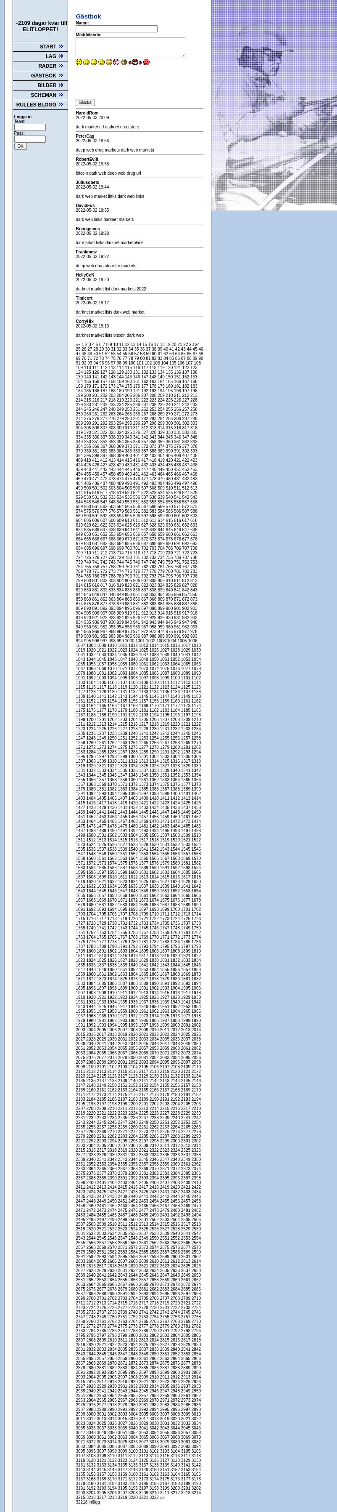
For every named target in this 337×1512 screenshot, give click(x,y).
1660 (134, 895)
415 (129, 460)
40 (166, 349)
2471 (81, 1210)
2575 (165, 1247)
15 (145, 344)
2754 (155, 1317)
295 (129, 423)
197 (186, 391)
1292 (176, 752)
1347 (123, 775)
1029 (186, 650)
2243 (81, 1122)
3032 (176, 1423)
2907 (123, 1377)
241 (178, 404)
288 (193, 418)
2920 (134, 1381)
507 (145, 488)
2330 (113, 1155)
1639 (165, 886)
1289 (144, 752)
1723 (165, 918)
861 (96, 599)
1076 (176, 668)
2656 (134, 1280)
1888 (134, 983)
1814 (113, 955)
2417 (144, 1187)
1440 (91, 812)
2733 (186, 1307)
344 (162, 437)
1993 (102, 1025)
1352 (176, 775)
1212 (91, 724)
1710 (155, 914)
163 (154, 381)
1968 (91, 1016)
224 (162, 400)
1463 (81, 821)
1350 (155, 775)
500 (88, 488)
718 (154, 553)
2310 (155, 1145)
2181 (186, 1094)
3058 (196, 1432)
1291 (165, 752)
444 (121, 469)
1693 (102, 909)
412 (104, 460)
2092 (134, 1062)
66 (190, 353)
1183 (165, 710)
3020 (176, 1418)
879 (121, 604)
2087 (81, 1062)
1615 (165, 877)
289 (80, 423)
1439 (81, 812)
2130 (155, 1076)
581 (137, 511)
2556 (91, 1242)
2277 (186, 1131)
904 (80, 613)
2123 (81, 1076)
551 (137, 502)
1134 (155, 691)
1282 (196, 747)
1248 (91, 738)
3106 (196, 1451)
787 (104, 576)
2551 (165, 1238)
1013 (144, 645)
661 (178, 534)
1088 (176, 673)
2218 (196, 1108)
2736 (91, 1312)
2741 (144, 1312)
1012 (134, 645)
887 (186, 604)
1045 (102, 659)
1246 (196, 733)
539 (162, 497)
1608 (91, 877)
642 (145, 529)
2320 (134, 1150)
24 (197, 344)
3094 (196, 1446)
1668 (91, 900)
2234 (113, 1117)
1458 (155, 817)
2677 (102, 1289)
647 (186, 529)
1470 (155, 821)
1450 (196, 812)
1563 (123, 858)
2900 (176, 1372)
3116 (176, 1455)
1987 (165, 1020)
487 (104, 483)
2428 (134, 1192)
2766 (155, 1321)
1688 (176, 904)
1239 (123, 733)
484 (80, 483)
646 (178, 529)
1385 (144, 789)
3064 (134, 1437)
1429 (102, 807)
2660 (176, 1280)
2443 (165, 1196)
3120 (91, 1460)
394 (80, 455)
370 (129, 446)
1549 (102, 854)
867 (145, 599)
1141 (102, 696)
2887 (165, 1368)
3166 (196, 1474)
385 (129, 451)
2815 (165, 1340)
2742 (155, 1312)
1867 (165, 974)
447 (145, 469)
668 (112, 539)
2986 (196, 1405)
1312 (134, 761)
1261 (102, 742)
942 (145, 622)
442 (104, 469)
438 (193, 465)
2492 (176, 1215)
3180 (91, 1483)
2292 (91, 1141)
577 (104, 511)
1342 (196, 770)
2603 (81, 1261)
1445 (144, 812)
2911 (165, 1377)
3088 (134, 1446)
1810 (196, 951)
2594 (113, 1256)
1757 (144, 932)
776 (137, 571)
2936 (176, 1386)
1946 (113, 1006)
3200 (176, 1488)
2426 (113, 1192)
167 (186, 381)
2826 (155, 1344)
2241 (186, 1117)
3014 (113, 1418)
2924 (176, 1381)
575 (88, 511)
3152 (176, 1469)
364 (80, 446)
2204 (176, 1104)
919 (80, 617)
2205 (186, 1104)
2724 (91, 1307)
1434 (155, 807)
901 (178, 608)
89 (196, 358)
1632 (91, 886)
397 (104, 455)
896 (137, 608)
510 (170, 488)
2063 (81, 1053)
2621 (144, 1266)
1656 (91, 895)
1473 (186, 821)
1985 (144, 1020)
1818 (155, 955)
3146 (113, 1469)
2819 (81, 1344)
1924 (134, 997)
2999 (81, 1414)
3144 (91, 1469)
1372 (134, 784)
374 (162, 446)
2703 (123, 1298)
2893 (102, 1372)
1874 (113, 979)
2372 (176, 1168)
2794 (196, 1330)
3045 (186, 1428)
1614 (155, 877)
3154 (196, 1469)
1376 (176, 784)
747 (145, 562)
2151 (123, 1085)
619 (80, 525)
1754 (113, 932)
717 (145, 553)
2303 (81, 1145)
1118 (113, 687)
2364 (91, 1168)
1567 (165, 858)
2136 (91, 1080)
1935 (123, 1002)
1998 (155, 1025)
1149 (186, 696)
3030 (155, 1423)
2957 (144, 1395)
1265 (144, 742)
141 (96, 377)
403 (154, 455)
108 (197, 363)
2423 (81, 1192)
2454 (155, 1201)
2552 (176, 1238)
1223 (81, 729)
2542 (196, 1233)
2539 (165, 1233)
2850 (155, 1354)
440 (88, 469)
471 (96, 478)
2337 (186, 1155)
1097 (144, 678)
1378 (196, 784)
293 (112, 423)
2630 (113, 1270)
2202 (155, 1104)
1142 (113, 696)
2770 (196, 1321)
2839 (165, 1349)
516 (96, 492)
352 (104, 441)
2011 (165, 1030)
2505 (186, 1219)
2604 (91, 1261)
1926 (155, 997)
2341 (102, 1159)
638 (112, 529)
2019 (123, 1034)
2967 (123, 1400)
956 (137, 627)
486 (96, 483)
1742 (113, 928)
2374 (196, 1168)
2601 (186, 1256)
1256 (176, 738)
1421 (144, 803)
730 (129, 557)
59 (149, 353)
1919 (81, 997)
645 (170, 529)
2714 (113, 1303)
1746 (155, 928)
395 (88, 455)
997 (104, 641)
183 (193, 386)
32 (120, 349)
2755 (165, 1317)
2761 (102, 1321)
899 (162, 608)
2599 (165, 1256)
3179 (81, 1483)
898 (154, 608)
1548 (91, 854)
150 (170, 377)
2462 (113, 1205)
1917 (186, 992)
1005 (182, 641)
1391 (81, 793)
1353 (186, 775)
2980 (134, 1405)
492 (145, 483)
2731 (165, 1307)
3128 (176, 1460)
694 (80, 548)
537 (145, 497)
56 (131, 353)
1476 (91, 826)
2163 (123, 1090)
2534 (113, 1233)
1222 (196, 724)
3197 (144, 1488)
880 (129, 604)
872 (186, 599)
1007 (81, 645)
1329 (186, 766)
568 (154, 506)
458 (112, 474)
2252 (176, 1122)
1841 (144, 965)
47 (79, 353)
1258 (196, 738)
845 (88, 594)
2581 (102, 1252)
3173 (144, 1479)
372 (145, 446)
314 (162, 428)
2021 (144, 1034)
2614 (196, 1261)
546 (96, 502)
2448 (91, 1201)
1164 (91, 705)
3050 (113, 1432)
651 (96, 534)
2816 (176, 1340)
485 (88, 483)
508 (154, 488)
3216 (91, 1497)
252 (145, 409)
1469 (144, 821)
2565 (186, 1242)
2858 (113, 1358)
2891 (81, 1372)
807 (145, 580)
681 (96, 543)
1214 (113, 724)
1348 (134, 775)
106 (181, 363)
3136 (134, 1465)
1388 (176, 789)
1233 (186, 729)
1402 (196, 793)
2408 (176, 1182)
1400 (176, 793)
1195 (165, 715)
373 (154, 446)
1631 (81, 886)
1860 (91, 974)
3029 (144, 1423)
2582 (113, 1252)
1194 (155, 715)
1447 (165, 812)
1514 (113, 840)
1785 (186, 942)
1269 (186, 742)
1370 (113, 784)
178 (154, 386)
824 (162, 585)
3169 (102, 1479)
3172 (134, 1479)
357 (145, 441)
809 (162, 580)
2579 (81, 1252)
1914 (155, 992)
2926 (196, 1381)
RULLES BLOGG (40, 105)
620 (88, 525)
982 (104, 636)
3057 (186, 1432)
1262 (113, 742)
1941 (186, 1002)
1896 (91, 988)
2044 (134, 1043)
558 (193, 502)
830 (88, 590)
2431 (165, 1192)
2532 (91, 1233)
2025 (186, 1034)
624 (121, 525)
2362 (196, 1164)
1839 (123, 965)
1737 (186, 923)
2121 (186, 1071)
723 (193, 553)
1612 (134, 877)
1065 (186, 664)
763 (154, 566)
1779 (123, 942)
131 (137, 372)
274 (80, 418)
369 (121, 446)
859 (80, 599)
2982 (155, 1405)
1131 (123, 691)
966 (96, 631)
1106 (113, 682)
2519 (81, 1229)
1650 (155, 891)
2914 (196, 1377)
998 (112, 641)
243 (193, 404)
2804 (176, 1335)
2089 (102, 1062)
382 (104, 451)
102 (149, 363)
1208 (176, 719)
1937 (144, 1002)
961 (178, 627)
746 (137, 562)
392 (186, 451)
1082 (113, 673)
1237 (102, 733)
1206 (155, 719)
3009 (186, 1414)
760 (129, 566)
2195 (81, 1104)
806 (137, 580)
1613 (144, 877)
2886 (155, 1368)
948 (193, 622)
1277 (144, 747)
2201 (144, 1104)
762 (145, 566)
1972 (134, 1016)
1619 (81, 881)
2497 (102, 1219)
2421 (186, 1187)
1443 (123, 812)
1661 (144, 895)
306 (96, 428)
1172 (176, 705)
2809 (102, 1340)
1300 (134, 756)
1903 (165, 988)
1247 (81, 738)
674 (162, 539)
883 (154, 604)
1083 (123, 673)
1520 (176, 840)
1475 (81, 826)
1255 (165, 738)
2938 (196, 1386)
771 (96, 571)
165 (170, 381)
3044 (176, 1428)
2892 (91, 1372)
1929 (186, 997)
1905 (186, 988)
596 (137, 516)
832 (104, 590)
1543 (165, 849)
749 (162, 562)
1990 (196, 1020)
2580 (91, 1252)
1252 (134, 738)
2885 (144, 1368)
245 (88, 409)
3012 (91, 1418)
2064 (91, 1053)
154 (80, 381)
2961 (186, 1395)
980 (88, 636)
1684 (134, 904)
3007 (165, 1414)
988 (154, 636)
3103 (165, 1451)
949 (80, 627)
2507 (81, 1224)
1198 (196, 715)
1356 (91, 779)
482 (186, 478)
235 (129, 404)
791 (137, 576)
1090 (196, 673)
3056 (176, 1432)
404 (162, 455)
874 (80, 604)
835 (129, 590)
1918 (196, 992)
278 (112, 418)
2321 (144, 1150)
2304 (91, 1145)
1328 (176, 766)
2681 (144, 1289)
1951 (165, 1006)
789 (121, 576)
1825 (102, 960)
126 (96, 372)
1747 (165, 928)
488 (112, 483)
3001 (102, 1414)
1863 (123, 974)
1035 (123, 654)
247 (104, 409)
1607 (81, 877)
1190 (113, 715)
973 (154, 631)
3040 (134, 1428)
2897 (144, 1372)
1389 (186, 789)
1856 (176, 969)
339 (121, 437)
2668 (134, 1284)
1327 (165, 766)
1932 (91, 1002)
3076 (134, 1442)
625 (129, 525)
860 (88, 599)
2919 (123, 1381)
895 (129, 608)
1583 (81, 867)
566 (137, 506)
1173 (186, 705)
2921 (144, 1381)
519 (121, 492)
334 (80, 437)
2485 (102, 1215)
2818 (196, 1340)
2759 (81, 1321)
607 (104, 520)
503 (112, 488)
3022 (196, 1418)
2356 (134, 1164)
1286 (113, 752)
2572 (134, 1247)
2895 (123, 1372)
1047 (123, 659)
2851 (165, 1354)
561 (96, 506)
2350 (196, 1159)
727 (104, 557)
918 (193, 613)
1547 (81, 854)
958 (154, 627)
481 (178, 478)
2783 (81, 1330)
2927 (81, 1386)
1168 (134, 705)
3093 (186, 1446)
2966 (113, 1400)
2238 (155, 1117)
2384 (176, 1173)
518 (112, 492)
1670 (113, 900)
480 (170, 478)
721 (178, 553)
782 (186, 571)
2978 (113, 1405)
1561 (102, 858)
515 (88, 492)
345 (170, 437)
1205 (144, 719)
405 (170, 455)
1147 (165, 696)
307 (104, 428)
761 (137, 566)
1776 (91, 942)
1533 (186, 844)
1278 (155, 747)
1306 (196, 756)
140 (88, 377)
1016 (176, 645)
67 (196, 353)
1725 (186, 918)
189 (121, 391)
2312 (176, 1145)
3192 (91, 1488)
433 (154, 465)
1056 (91, 664)
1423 (165, 803)
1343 (81, 775)
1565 (144, 858)
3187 (165, 1483)
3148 (134, 1469)
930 (170, 617)
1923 (123, 997)
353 (112, 441)
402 (145, 455)
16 (151, 344)
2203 (165, 1104)
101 (141, 363)
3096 (91, 1451)
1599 (123, 872)
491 (137, 483)
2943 (123, 1391)
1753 (102, 932)
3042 (155, 1428)
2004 (91, 1030)
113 (112, 367)
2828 (176, 1344)
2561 (144, 1242)
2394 (155, 1178)
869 (162, 599)
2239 (165, 1117)
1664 (176, 895)
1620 (91, 881)
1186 (196, 710)
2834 (113, 1349)
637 (104, 529)
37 (149, 349)
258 (193, 409)
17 (157, 344)
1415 (81, 803)
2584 (134, 1252)
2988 (91, 1409)
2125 (102, 1076)
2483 (81, 1215)
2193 (186, 1099)
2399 (81, 1182)
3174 (155, 1479)
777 (145, 571)
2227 (165, 1113)
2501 (144, 1219)
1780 (134, 942)
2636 (176, 1270)
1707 (123, 914)
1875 (123, 979)
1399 (165, 793)
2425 (102, 1192)
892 (104, 608)
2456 (176, 1201)
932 (186, 617)
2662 (196, 1280)
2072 (176, 1053)
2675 (81, 1289)
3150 (155, 1469)
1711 (165, 914)
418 (154, 460)
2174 (113, 1094)
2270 (113, 1131)
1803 (123, 951)
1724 (176, 918)
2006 (113, 1030)
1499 (81, 835)
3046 (196, 1428)
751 (178, 562)
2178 (155, 1094)
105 (173, 363)
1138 (196, 691)
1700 (176, 909)
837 (145, 590)
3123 (123, 1460)
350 (88, 441)
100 (133, 363)
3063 (123, 1437)
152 (186, 377)
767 (186, 566)
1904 (176, 988)
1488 (91, 830)
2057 (144, 1048)
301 (178, 423)
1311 (123, 761)
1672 (134, 900)
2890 (196, 1368)
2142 (155, 1080)
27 (90, 349)
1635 (123, 886)
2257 (102, 1127)
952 (104, 627)
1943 (81, 1006)
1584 (91, 867)
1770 (155, 937)
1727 (81, 923)
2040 (91, 1043)
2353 (102, 1164)
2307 (123, 1145)
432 (145, 465)
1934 (113, 1002)
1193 (144, 715)
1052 (176, 659)
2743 (165, 1312)
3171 (123, 1479)
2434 (196, 1192)
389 (162, 451)
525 (170, 492)
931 (178, 617)
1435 (165, 807)
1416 (91, 803)
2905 (102, 1377)
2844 (91, 1354)
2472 (91, 1210)
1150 (196, 696)
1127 (81, 691)
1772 (176, 937)
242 (186, 404)
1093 (102, 678)
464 (162, 474)
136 (178, 372)
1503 (123, 835)
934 (80, 622)
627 (145, 525)
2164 (134, 1090)
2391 (123, 1178)
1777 (102, 942)
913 (154, 613)
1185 (186, 710)
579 (121, 511)
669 (121, 539)
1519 (165, 840)
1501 (102, 835)
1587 (123, 867)
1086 (155, 673)
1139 (81, 696)
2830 (196, 1344)
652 (104, 534)
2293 (102, 1141)
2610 (155, 1261)
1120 (134, 687)
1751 (81, 932)
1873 (102, 979)
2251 (165, 1122)
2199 (123, 1104)
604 (80, 520)
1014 (155, 645)
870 (170, 599)
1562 (113, 858)
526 (178, 492)
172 (104, 386)
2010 (155, 1030)
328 (154, 432)
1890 (155, 983)
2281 (102, 1136)
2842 (196, 1349)
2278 (196, 1131)
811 (178, 580)
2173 (102, 1094)
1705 (102, 914)
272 (186, 414)
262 (104, 414)
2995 (165, 1409)
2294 (113, 1141)
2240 (176, 1117)
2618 (113, 1266)
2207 (81, 1108)
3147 (123, 1469)
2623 (165, 1266)
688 (154, 543)
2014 (196, 1030)
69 (79, 358)
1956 (91, 1011)
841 (178, 590)
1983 (123, 1020)
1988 (176, 1020)
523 (154, 492)
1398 (155, 793)
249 (121, 409)
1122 (155, 687)
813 (193, 580)
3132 (91, 1465)
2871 (123, 1363)
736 (178, 557)
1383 (123, 789)
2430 (155, 1192)
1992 (91, 1025)
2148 (91, 1085)
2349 (186, 1159)
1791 (123, 946)
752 (186, 562)
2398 (196, 1178)
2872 (134, 1363)
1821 (186, 955)
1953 (186, 1006)
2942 (113, 1391)
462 (145, 474)
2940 (91, 1391)
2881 (102, 1368)
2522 (113, 1229)
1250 (113, 738)
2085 (186, 1057)
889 (80, 608)
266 (137, 414)
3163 (165, 1474)
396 (96, 455)
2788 (134, 1330)
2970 (155, 1400)
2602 (196, 1256)
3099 (123, 1451)
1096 (134, 678)
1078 (196, 668)
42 (178, 349)
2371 (165, 1168)
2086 (196, 1057)
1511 (81, 840)
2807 (81, 1340)
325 (129, 432)
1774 (196, 937)
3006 (155, 1414)
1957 (102, 1011)
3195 (123, 1488)
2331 (123, 1155)
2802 (155, 1335)
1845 (186, 965)
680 (88, 543)
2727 (123, 1307)
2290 (196, 1136)
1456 (134, 817)
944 (162, 622)
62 (166, 353)
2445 (186, 1196)
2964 (91, 1400)
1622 (113, 881)
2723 (81, 1307)
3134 (113, 1465)
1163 (81, 705)
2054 (113, 1048)
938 (112, 622)
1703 (81, 914)
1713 (186, 914)
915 (170, 613)
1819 (165, 955)
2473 (102, 1210)
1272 (91, 747)
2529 (186, 1229)
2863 (165, 1358)
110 (88, 367)
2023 (165, 1034)
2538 (155, 1233)
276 (96, 418)
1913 (144, 992)
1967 (81, 1016)
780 (170, 571)
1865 (144, 974)
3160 (134, 1474)
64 (178, 353)
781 (178, 571)
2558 (113, 1242)
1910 (113, 992)
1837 (102, 965)
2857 (102, 1358)
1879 (165, 979)
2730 (155, 1307)
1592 (176, 867)
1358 (113, 779)
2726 (113, 1307)
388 (154, 451)
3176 (176, 1479)
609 (121, 520)
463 (154, 474)
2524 (134, 1229)
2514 (155, 1224)
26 (84, 349)
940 (129, 622)
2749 (102, 1317)
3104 (176, 1451)
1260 (91, 742)
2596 (134, 1256)
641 (137, 529)
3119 (81, 1460)
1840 (134, 965)
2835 (123, 1349)
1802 (113, 951)
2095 (165, 1062)
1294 (196, 752)
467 (186, 474)
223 (154, 400)
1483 (165, 826)
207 (145, 395)
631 (178, 525)
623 (112, 525)
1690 (196, 904)
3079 (165, 1442)
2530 (196, 1229)
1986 (155, 1020)
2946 (155, 1391)
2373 (186, 1168)
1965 (186, 1011)
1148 (176, 696)
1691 (81, 909)
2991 (123, 1409)
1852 (134, 969)
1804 (134, 951)
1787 (81, 946)
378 (193, 446)
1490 (113, 830)
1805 (144, 951)
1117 (102, 687)
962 (186, 627)
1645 (102, 891)
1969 (102, 1016)
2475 (123, 1210)
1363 (165, 779)
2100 (91, 1067)
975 (170, 631)
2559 (123, 1242)
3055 (165, 1432)
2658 (155, 1280)
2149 (102, 1085)
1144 (134, 696)
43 (184, 349)
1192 (134, 715)
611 (137, 520)
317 (186, 428)
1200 (91, 719)
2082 (155, 1057)
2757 (186, 1317)
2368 (134, 1168)
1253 (144, 738)
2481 (186, 1210)
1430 (113, 807)
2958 (155, 1395)
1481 (144, 826)
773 (112, 571)
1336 (134, 770)
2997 (186, 1409)
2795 (81, 1335)
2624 (176, 1266)
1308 (91, 761)
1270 (196, 742)
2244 (91, 1122)
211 (178, 395)
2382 (155, 1173)
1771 (165, 937)
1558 (196, 854)
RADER (51, 66)
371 (137, 446)
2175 (123, 1094)
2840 (176, 1349)
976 (178, 631)
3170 (113, 1479)
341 (137, 437)
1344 (91, 775)
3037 (102, 1428)
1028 (176, 650)
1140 (91, 696)
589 (80, 516)
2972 (176, 1400)
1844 (176, 965)
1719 (123, 918)
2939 (81, 1391)
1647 (123, 891)
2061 (186, 1048)
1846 (196, 965)
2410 (196, 1182)
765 (170, 566)
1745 (144, 928)
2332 (134, 1155)
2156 (176, 1085)
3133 (102, 1465)
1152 (91, 701)
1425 (186, 803)
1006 (192, 641)
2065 (102, 1053)
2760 (91, 1321)
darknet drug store (122, 127)
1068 (91, 668)
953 (112, 627)
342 (145, 437)
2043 (123, 1043)
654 (121, 534)
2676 (91, 1289)
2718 (155, 1303)
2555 (81, 1242)
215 (88, 400)
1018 (196, 645)
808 (154, 580)
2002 (196, 1025)
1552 (134, 854)
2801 (144, 1335)
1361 (144, 779)
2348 (176, 1159)
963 (193, 627)
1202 (113, 719)
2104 (134, 1067)
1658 (113, 895)
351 (96, 441)
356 (137, 441)
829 (80, 590)
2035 (165, 1039)
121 (178, 367)
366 (96, 446)
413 (112, 460)
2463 (123, 1205)
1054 (196, 659)
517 (104, 492)
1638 (155, 886)
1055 (81, 664)
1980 (91, 1020)
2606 (113, 1261)
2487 (123, 1215)
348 (193, 437)
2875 (165, 1363)
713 (112, 553)
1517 (144, 840)
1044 (91, 659)
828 (193, 585)
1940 (176, 1002)
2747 (81, 1317)
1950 (155, 1006)
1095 (123, 678)
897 (145, 608)
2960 (176, 1395)
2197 (102, 1104)
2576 (176, 1247)
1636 (134, 886)
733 (154, 557)
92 (84, 363)
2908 (134, 1377)
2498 (113, 1219)
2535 (123, 1233)
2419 (165, 1187)
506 (137, 488)
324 (121, 432)
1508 (176, 835)
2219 (81, 1113)
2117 (144, 1071)
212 (186, 395)
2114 (113, 1071)
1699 (165, 909)
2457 (186, 1201)
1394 (113, 793)
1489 (102, 830)
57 (137, 353)
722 (186, 553)
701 (137, 548)
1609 (102, 877)
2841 (186, 1349)
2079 (123, 1057)
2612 (176, 1261)
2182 (196, 1094)
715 (129, 553)
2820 (91, 1344)
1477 (102, 826)
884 (162, 604)
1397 (144, 793)
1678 (196, 900)
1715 (81, 918)
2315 (81, 1150)
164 (162, 381)
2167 (165, 1090)
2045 (144, 1043)
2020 (134, 1034)
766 (178, 566)
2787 (123, 1330)
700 (129, 548)
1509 (186, 835)
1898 (113, 988)
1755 (123, 932)
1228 (134, 729)
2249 (144, 1122)
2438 (113, 1196)
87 (184, 358)
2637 (186, 1270)
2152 (134, 1085)
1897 (102, 988)
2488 (134, 1215)
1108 (134, 682)
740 (88, 562)
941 (137, 622)
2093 (144, 1062)
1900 (134, 988)
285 (170, 418)
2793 (186, 1330)
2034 (155, 1039)
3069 (186, 1437)
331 (178, 432)
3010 (196, 1414)
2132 (176, 1076)
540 (170, 497)
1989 (186, 1020)
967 (104, 631)
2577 (186, 1247)
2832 (91, 1349)
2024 (176, 1034)
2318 (113, 1150)
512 (186, 488)
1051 (165, 659)
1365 (186, 779)
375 (170, 446)
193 (154, 391)
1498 (196, 830)
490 (129, 483)
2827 (165, 1344)
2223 (123, 1113)
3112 (134, 1455)
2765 (144, 1321)
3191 (81, 1488)
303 (193, 423)
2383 (165, 1173)
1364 (176, 779)
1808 (176, 951)
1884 (91, 983)
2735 (81, 1312)
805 (129, 580)
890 (88, 608)
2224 (134, 1113)
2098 (196, 1062)
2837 (144, 1349)
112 (104, 367)
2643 (123, 1275)
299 (162, 423)
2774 (113, 1326)
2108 (176, 1067)
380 (88, 451)
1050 (155, 659)
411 (96, 460)
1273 (102, 747)
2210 (113, 1108)
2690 (113, 1293)
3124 (134, 1460)
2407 (165, 1182)
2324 (176, 1150)
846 (96, 594)
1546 (196, 849)
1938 (155, 1002)
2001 (186, 1025)
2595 (123, 1256)
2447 (81, 1201)
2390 (113, 1178)
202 (104, 395)
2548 (134, 1238)
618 (193, 520)
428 (112, 465)
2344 (134, 1159)
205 (129, 395)
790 (129, 576)
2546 (113, 1238)
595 (129, 516)
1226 (113, 729)
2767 (165, 1321)
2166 (155, 1090)
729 (121, 557)
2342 (113, 1159)
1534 (196, 844)
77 (126, 358)
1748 (176, 928)
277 (104, 418)
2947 (165, 1391)
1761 (186, 932)
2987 (81, 1409)
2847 (123, 1354)
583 (154, 511)
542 (186, 497)
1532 (176, 844)
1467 (123, 821)
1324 (134, 766)
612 (145, 520)
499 (80, 488)
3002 (113, 1414)
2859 (123, 1358)
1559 (81, 858)
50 (96, 353)
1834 (196, 960)
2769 (186, 1321)
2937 (186, 1386)
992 (186, 636)
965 (88, 631)
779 (162, 571)
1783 (165, 942)
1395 (123, 793)
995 (88, 641)
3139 (165, 1465)
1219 (165, 724)
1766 (113, 937)
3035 (81, 1428)
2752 (134, 1317)
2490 (155, 1215)
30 (108, 349)
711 (96, 553)
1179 (123, 710)
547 (104, 502)
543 (193, 497)
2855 (81, 1358)
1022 (113, 650)
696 (96, 548)
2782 (196, 1326)
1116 (91, 687)
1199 (81, 719)
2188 (134, 1099)
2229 (186, 1113)
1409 (144, 798)
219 (121, 400)
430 (129, 465)
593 (112, 516)
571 (178, 506)
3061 (102, 1437)
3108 (91, 1455)
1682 (113, 904)
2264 (176, 1127)
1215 (123, 724)
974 (162, 631)
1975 (165, 1016)
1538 (113, 849)
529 (80, 497)
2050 (196, 1043)
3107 (81, 1455)
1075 (165, 668)
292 (104, 423)
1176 (91, 710)
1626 (155, 881)
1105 (102, 682)
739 (80, 562)
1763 (81, 937)
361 (178, 441)
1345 (102, 775)
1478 (113, 826)
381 (96, 451)
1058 (113, 664)
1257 (186, 738)
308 (112, 428)
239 (162, 404)
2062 (196, 1048)
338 (112, 437)
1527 (123, 844)
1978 (196, 1016)
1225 (102, 729)
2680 (134, 1289)
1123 (165, 687)
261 (96, 414)
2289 (186, 1136)
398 (112, 455)
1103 (81, 682)
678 (193, 539)
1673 (144, 900)
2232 (91, 1117)
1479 (123, 826)
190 (129, 391)
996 (96, 641)
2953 (102, 1395)
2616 (91, 1266)
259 (80, 414)
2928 (91, 1386)
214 (80, 400)
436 (178, 465)
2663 (81, 1284)
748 (154, 562)
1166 (113, 705)
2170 (196, 1090)
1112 (176, 682)
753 (193, 562)
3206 (113, 1493)
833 (112, 590)
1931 (81, 1002)
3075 (123, 1442)
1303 (165, 756)
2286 (155, 1136)
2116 (134, 1071)
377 (186, 446)
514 (80, 492)
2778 (155, 1326)
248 (112, 409)
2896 (134, 1372)
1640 (176, 886)
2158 (196, 1085)
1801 (102, 951)
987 (145, 636)
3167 (81, 1479)
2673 (186, 1284)
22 (186, 344)
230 (88, 404)
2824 (134, 1344)
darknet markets (119, 219)
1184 (176, 710)
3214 (196, 1493)
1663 (165, 895)
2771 (81, 1326)
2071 (165, 1053)
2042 (113, 1043)
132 (145, 372)
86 (178, 358)
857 (186, 594)
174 (121, 386)
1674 (155, 900)
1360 (134, 779)
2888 (176, 1368)
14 (139, 344)
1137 (186, 691)
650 (88, 534)
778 (154, 571)
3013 (102, 1418)
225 (170, 400)
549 (121, 502)
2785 (102, 1330)
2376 (91, 1173)
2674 (196, 1284)
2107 (165, 1067)
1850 (113, 969)
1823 (81, 960)
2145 (186, 1080)
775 (129, 571)
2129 (144, 1076)
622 (104, 525)
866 (137, 599)
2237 (144, 1117)
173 (112, 386)
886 (178, 604)
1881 (186, 979)
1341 (186, 770)
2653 (102, 1280)
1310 (113, 761)
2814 (155, 1340)
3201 (186, 1488)
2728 (134, 1307)
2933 (144, 1386)
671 (137, 539)
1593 (186, 867)
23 (192, 344)
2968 (134, 1400)
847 (104, 594)
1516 (134, 840)
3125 (144, 1460)
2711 (81, 1303)
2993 (144, 1409)
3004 (134, 1414)
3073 (102, 1442)
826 (178, 585)
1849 (102, 969)
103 (157, 363)
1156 (134, 701)
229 (80, 404)
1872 (91, 979)
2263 (165, 1127)
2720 (176, 1303)
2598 (155, 1256)
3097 (102, 1451)
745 (129, 562)
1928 (176, 997)
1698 (155, 909)
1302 (155, 756)
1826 (113, 960)
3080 (176, 1442)
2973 (186, 1400)
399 (121, 455)
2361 (186, 1164)
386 (137, 451)
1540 (134, 849)
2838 (155, 1349)
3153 (186, 1469)
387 (145, 451)
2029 (102, 1039)
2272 (134, 1131)
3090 (155, 1446)
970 (129, 631)
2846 (113, 1354)
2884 (134, 1368)
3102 (155, 1451)
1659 (123, 895)
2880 (91, 1368)
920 (88, 617)
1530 (155, 844)
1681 (102, 904)
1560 (91, 858)
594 (121, 516)
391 (178, 451)
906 (96, 613)
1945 (102, 1006)
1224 (91, 729)
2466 (155, 1205)
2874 (155, 1363)
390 (170, 451)
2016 (91, 1034)
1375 (165, 784)
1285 (102, 752)
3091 (165, 1446)
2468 (176, 1205)
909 (121, 613)
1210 (196, 719)
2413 (102, 1187)
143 (112, 377)
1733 (144, 923)
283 (154, 418)
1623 (123, 881)
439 (80, 469)
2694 (155, 1293)
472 (104, 478)
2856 (91, 1358)
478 (154, 478)
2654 (113, 1280)
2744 (176, 1312)
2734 (196, 1307)
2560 (134, 1242)
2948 (176, 1391)
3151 (165, 1469)
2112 (91, 1071)
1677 (186, 900)
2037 (186, 1039)
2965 (102, 1400)
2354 (113, 1164)
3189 (186, 1483)
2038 (196, 1039)
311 (137, 428)
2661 (186, 1280)
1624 (134, 881)
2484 (91, 1215)
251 (137, 409)
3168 (91, 1479)
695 (88, 548)
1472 (176, 821)
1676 (176, 900)
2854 (196, 1354)
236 (137, 404)
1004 (172, 641)
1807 (165, 951)
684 (121, 543)
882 (145, 604)
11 (122, 344)
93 (90, 363)
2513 (144, 1224)
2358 (155, 1164)
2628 (91, 1270)
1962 (155, 1011)
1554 (155, 854)
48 (84, 353)
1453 (102, 817)
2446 (196, 1196)
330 (170, 432)
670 (129, 539)
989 (162, 636)
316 (178, 428)
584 (162, 511)
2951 (81, 1395)
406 (178, 455)
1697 (144, 909)
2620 (134, 1266)
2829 (186, 1344)
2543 (81, 1238)
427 (104, 465)
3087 (123, 1446)
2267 (81, 1131)
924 (121, 617)
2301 (186, 1141)
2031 (123, 1039)
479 (162, 478)
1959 (123, 1011)
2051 (81, 1048)
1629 (186, 881)
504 (121, 488)
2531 (81, 1233)
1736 (176, 923)
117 (145, 367)
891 (96, 608)
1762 (196, 932)
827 (186, 585)
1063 (165, 664)
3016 (134, 1418)
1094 (113, 678)
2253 (186, 1122)
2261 (144, 1127)
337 (104, 437)
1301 (144, 756)
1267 (165, 742)
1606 (196, 872)
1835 (81, 965)
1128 (91, 691)
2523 (123, 1229)
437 (186, 465)
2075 (81, 1057)
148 (154, 377)
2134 (196, 1076)
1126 (196, 687)
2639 (81, 1275)
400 (129, 455)
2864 (176, 1358)
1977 (186, 1016)
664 (80, 539)
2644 (134, 1275)
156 (96, 381)
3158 (113, 1474)
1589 (144, 867)
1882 (196, 979)
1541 (144, 849)
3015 (123, 1418)
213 (193, 395)
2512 (134, 1224)
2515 (165, 1224)
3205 (102, 1493)
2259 (123, 1127)
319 (80, 432)
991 (178, 636)
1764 (91, 937)
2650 (196, 1275)
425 (88, 465)
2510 (113, 1224)
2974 (196, 1400)
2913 (186, 1377)
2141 (144, 1080)
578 (112, 511)
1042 (196, 654)
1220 (176, 724)
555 (170, 502)
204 (121, 395)
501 (96, 488)
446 (137, 469)
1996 (134, 1025)
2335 (165, 1155)
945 (170, 622)
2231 (81, 1117)
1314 (155, 761)
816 (96, 585)
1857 (186, 969)
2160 (91, 1090)
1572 (91, 863)
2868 (91, 1363)
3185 (144, 1483)
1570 (196, 858)
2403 (123, 1182)
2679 (123, 1289)
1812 (91, 955)
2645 (144, 1275)
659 (162, 534)
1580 (176, 863)
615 (170, 520)
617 (186, 520)
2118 (155, 1071)
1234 (196, 729)
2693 (144, 1293)
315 (170, 428)
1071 (123, 668)
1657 (102, 895)
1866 (155, 974)
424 (80, 465)
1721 (144, 918)
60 (155, 353)
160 (129, 381)
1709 (144, 914)
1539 (123, 849)
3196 (134, 1488)
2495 (81, 1219)
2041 (102, 1043)
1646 (113, 891)
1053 (186, 659)
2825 (144, 1344)
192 (145, 391)
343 (154, 437)
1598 (113, 872)
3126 (155, 1460)
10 (116, 344)
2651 (81, 1280)
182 (186, 386)
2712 (91, 1303)
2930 (113, 1386)
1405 (102, 798)
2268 (91, 1131)
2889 (186, 1368)
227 (186, 400)
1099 (165, 678)
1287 (123, 752)
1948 (134, 1006)
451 (178, 469)
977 (186, 631)
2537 (144, 1233)
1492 (134, 830)
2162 (113, 1090)
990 (170, 636)
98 (120, 363)
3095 (81, 1451)
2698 (196, 1293)
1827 (123, 960)
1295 (81, 756)
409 (80, 460)
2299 (165, 1141)
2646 (155, 1275)
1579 (165, 863)
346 (178, 437)
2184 (91, 1099)
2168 (176, 1090)
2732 (176, 1307)
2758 (196, 1317)
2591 (81, 1256)
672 (145, 539)
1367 (81, 784)
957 (145, 627)
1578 (155, 863)
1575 (123, 863)
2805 (186, 1335)
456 (96, 474)
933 (193, 617)
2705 (144, 1298)
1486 (196, 826)
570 (170, 506)
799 (80, 580)
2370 (155, 1168)
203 (112, 395)
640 (129, 529)
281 (137, 418)
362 (186, 441)
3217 (102, 1497)
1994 (113, 1025)
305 (88, 428)
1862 (113, 974)
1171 (165, 705)
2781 (186, 1326)
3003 (123, 1414)
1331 (81, 770)
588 (193, 511)
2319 (123, 1150)
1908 (91, 992)
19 (169, 344)
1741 (102, 928)
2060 (176, 1048)
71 (90, 358)
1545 (186, 849)
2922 (155, 1381)
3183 (123, 1483)
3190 (196, 1483)
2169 (186, 1090)
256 (178, 409)
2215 (165, 1108)
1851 (123, 969)
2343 (123, 1159)
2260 (134, 1127)
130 (129, 372)
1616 (176, 877)
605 (88, 520)
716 (137, 553)
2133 (186, 1076)
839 (162, 590)
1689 (186, 904)
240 (170, 404)
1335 (123, 770)
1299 (123, 756)
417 (145, 460)
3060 (91, 1437)
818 (112, 585)
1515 (123, 840)
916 (178, 613)
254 (162, 409)
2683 (165, 1289)
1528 (134, 844)
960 (170, 627)
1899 (123, 988)
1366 (196, 779)
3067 (165, 1437)
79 (137, 358)
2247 (123, 1122)
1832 (176, 960)
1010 (113, 645)
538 (154, 497)
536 (137, 497)
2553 (186, 1238)
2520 (91, 1229)
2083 (165, 1057)
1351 (165, 775)
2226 (155, 1113)
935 (88, 622)
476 (137, 478)
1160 (176, 701)
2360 (176, 1164)
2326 (196, 1150)
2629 (102, 1270)
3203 (81, 1493)
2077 (102, 1057)
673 (154, 539)
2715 (123, 1303)
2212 (134, 1108)
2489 (144, 1215)
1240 (134, 733)
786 (96, 576)
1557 (186, 854)
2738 (113, 1312)
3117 (186, 1455)
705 (170, 548)
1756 (134, 932)
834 (121, 590)
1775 (81, 942)
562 (104, 506)
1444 (134, 812)
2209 (102, 1108)
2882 (113, 1368)
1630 (196, 881)
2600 (176, 1256)
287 (186, 418)
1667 (81, 900)
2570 (113, 1247)
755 (88, 566)
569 (162, 506)
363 (193, 441)
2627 (81, 1270)
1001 (140, 641)
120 (170, 367)
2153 (144, 1085)
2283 (123, 1136)
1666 (196, 895)
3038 (113, 1428)
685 (129, 543)
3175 (165, 1479)
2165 (144, 1090)
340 (129, 437)
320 (88, 432)
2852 (176, 1354)
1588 (134, 867)
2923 (165, 1381)
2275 (165, 1131)
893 (112, 608)
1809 (186, 951)
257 (186, 409)
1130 (113, 691)
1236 (91, 733)
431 (137, 465)
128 (112, 372)
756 (96, 566)
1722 (155, 918)
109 (80, 367)
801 (96, 580)
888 (193, 604)
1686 (155, 904)
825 (170, 585)
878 (112, 604)
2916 (91, 1381)
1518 (155, 840)
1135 (165, 691)
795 (170, 576)
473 (112, 478)
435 (170, 465)
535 (129, 497)
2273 (144, 1131)
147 (145, 377)
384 (121, 451)
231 (96, 404)
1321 (102, 766)
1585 (102, 867)
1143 (123, 696)
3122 (113, 1460)
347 (186, 437)
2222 (113, 1113)
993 (193, 636)
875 (88, 604)
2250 (155, 1122)
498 (193, 483)
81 (149, 358)
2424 (91, 1192)
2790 (155, 1330)
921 (96, 617)
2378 (113, 1173)
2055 (123, 1048)
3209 (144, 1493)
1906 (196, 988)
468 (193, 474)
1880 (176, 979)
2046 (155, 1043)
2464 (134, 1205)
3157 (102, 1474)
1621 (102, 881)
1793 (144, 946)
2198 (113, 1104)
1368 (91, 784)
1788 (91, 946)
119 (162, 367)
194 (162, 391)
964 (80, 631)
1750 (196, 928)
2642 (113, 1275)
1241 (144, 733)
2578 (196, 1247)
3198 (155, 1488)
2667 (123, 1284)
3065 (144, 1437)
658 (154, 534)
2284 (134, 1136)
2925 (186, 1381)
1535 (81, 849)
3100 (134, 1451)
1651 (165, 891)
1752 (91, 932)
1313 (144, 761)
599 (162, 516)
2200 (134, 1104)
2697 (186, 1293)
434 (162, 465)
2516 (176, 1224)
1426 (196, 803)
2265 (186, 1127)
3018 (155, 1418)
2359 (165, 1164)
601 (178, 516)
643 (154, 529)
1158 (155, 701)
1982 (113, 1020)
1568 (176, 858)
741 (96, 562)
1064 (176, 664)
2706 (155, 1298)
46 (200, 349)
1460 (176, 817)
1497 (186, 830)
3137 (144, 1465)
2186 (113, 1099)
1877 (144, 979)
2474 (113, 1210)
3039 (123, 1428)
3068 (176, 1437)
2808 (91, 1340)
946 (178, 622)
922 (104, 617)
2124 (91, 1076)
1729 (102, 923)
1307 (81, 761)
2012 (176, 1030)
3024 (91, 1423)
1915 (165, 992)
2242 (196, 1117)
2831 (81, 1349)
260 (88, 414)
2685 (186, 1289)
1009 (102, 645)
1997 (144, 1025)
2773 (102, 1326)
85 (172, 358)
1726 (196, 918)
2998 (196, 1409)
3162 (155, 1474)
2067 (123, 1053)
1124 (176, 687)
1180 (134, 710)
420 (170, 460)
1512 (91, 840)
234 (121, 404)
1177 (102, 710)
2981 (144, 1405)
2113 (102, 1071)
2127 (123, 1076)
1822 (196, 955)
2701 (102, 1298)
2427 (123, 1192)
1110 (155, 682)
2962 (196, 1395)
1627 (165, 881)
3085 (102, 1446)
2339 (81, 1159)
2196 (91, 1104)
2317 (102, 1150)
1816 (134, 955)
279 (121, 418)
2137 (102, 1080)
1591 (165, 867)
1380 (91, 789)
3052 (134, 1432)
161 (137, 381)
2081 (144, 1057)
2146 (196, 1080)
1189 (102, 715)
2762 (113, 1321)
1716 (91, 918)
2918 (113, 1381)
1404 (91, 798)
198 (193, 391)
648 (193, 529)
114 (121, 367)
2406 (155, 1182)
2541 (186, 1233)
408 (193, 455)
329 (162, 432)
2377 (102, 1173)
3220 (134, 1497)
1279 (165, 747)
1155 (123, 701)
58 (143, 353)
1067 (81, 668)
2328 (91, 1155)
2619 (123, 1266)
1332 (91, 770)
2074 (196, 1053)
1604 (176, 872)
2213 (144, 1108)
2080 (134, 1057)
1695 (123, 909)
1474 (196, 821)
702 (145, 548)
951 (96, 627)
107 (190, 363)
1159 (165, 701)
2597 (144, 1256)
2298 (155, 1141)
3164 (176, 1474)
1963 (165, 1011)
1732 (134, 923)
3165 (186, 1474)
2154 (155, 1085)
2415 (123, 1187)
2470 (196, 1205)
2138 (113, 1080)
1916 (176, 992)
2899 (165, 1372)
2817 (186, 1340)
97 (114, 363)
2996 (176, 1409)
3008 (176, 1414)
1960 (134, 1011)
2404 (134, 1182)
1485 (186, 826)
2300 (176, 1141)
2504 (176, 1219)
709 (80, 553)
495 (170, 483)
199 (80, 395)
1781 (144, 942)
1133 (144, 691)
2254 (196, 1122)
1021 (102, 650)
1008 (91, 645)
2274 (155, 1131)
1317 (186, 761)
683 (112, 543)
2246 (113, 1122)
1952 (176, 1006)
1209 (186, 719)
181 (178, 386)
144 (121, 377)
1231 (165, 729)
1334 (113, 770)
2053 (102, 1048)
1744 (134, 928)
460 (129, 474)
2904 (91, 1377)
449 (162, 469)
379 (80, 451)
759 (121, 566)
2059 (165, 1048)
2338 (196, 1155)
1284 (91, 752)
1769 (144, 937)
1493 (144, 830)
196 (178, 391)
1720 (134, 918)
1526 (113, 844)
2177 (144, 1094)
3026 (113, 1423)
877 (104, 604)
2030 (113, 1039)
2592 (91, 1256)
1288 (134, 752)
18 (163, 344)
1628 (176, 881)
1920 (91, 997)
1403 (81, 798)
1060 (134, 664)
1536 (91, 849)
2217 (186, 1108)
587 (186, 511)
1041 (186, 654)
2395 (165, 1178)
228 (193, 400)
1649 (144, 891)
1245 (186, 733)
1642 (196, 886)
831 (96, 590)
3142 (196, 1465)
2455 (165, 1201)
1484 (176, 826)
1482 (155, 826)
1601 (144, 872)
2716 (134, 1303)
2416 (134, 1187)
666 (96, 539)
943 (154, 622)
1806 (155, 951)
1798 (196, 946)
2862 (155, 1358)
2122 (196, 1071)
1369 (102, 784)
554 (162, 502)
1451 (81, 817)
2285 (144, 1136)
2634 (155, 1270)
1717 (102, 918)
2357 (144, 1164)
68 (200, 353)
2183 (81, 1099)
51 (102, 353)
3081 (186, 1442)
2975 (81, 1405)
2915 (81, 1381)
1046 (113, 659)
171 (96, 386)
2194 (196, 1099)
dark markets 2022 (128, 289)
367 (104, 446)
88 (190, 358)
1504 (134, 835)
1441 (102, 812)
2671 (165, 1284)
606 (96, 520)
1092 (91, 678)
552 (145, 502)
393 (193, 451)
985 (129, 636)
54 (120, 353)
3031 (165, 1423)
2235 (123, 1117)
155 (88, 381)
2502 (155, 1219)
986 (137, 636)
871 (178, 599)
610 (129, 520)
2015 (81, 1034)
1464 (91, 821)
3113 (144, 1455)
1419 (123, 803)
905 (88, 613)
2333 (144, 1155)
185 (88, 391)
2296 (134, 1141)
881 (137, 604)
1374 (155, 784)
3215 (81, 1497)
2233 (102, 1117)
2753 (144, 1317)
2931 (123, 1386)
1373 (144, 784)
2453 (144, 1201)
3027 (123, 1423)
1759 (165, 932)
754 (80, 566)
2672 (176, 1284)
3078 (155, 1442)
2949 (186, 1391)
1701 (186, 909)
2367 (123, 1168)
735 (170, 557)
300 (170, 423)
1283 (81, 752)
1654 (196, 891)
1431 (123, 807)
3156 (91, 1474)
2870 (113, 1363)
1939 (165, 1002)
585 (170, 511)
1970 (113, 1016)
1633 (102, 886)
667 (104, 539)
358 (154, 441)
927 (145, 617)
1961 (144, 1011)
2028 (91, 1039)
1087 (165, 673)
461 (137, 474)
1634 (113, 886)
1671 (123, 900)
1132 (134, 691)
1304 (176, 756)
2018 (113, 1034)
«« (79, 344)
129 (121, 372)
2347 (165, 1159)
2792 (176, 1330)
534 (121, 497)
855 (170, 594)
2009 (144, 1030)
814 (80, 585)
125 (88, 372)
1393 (102, 793)
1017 (186, 645)
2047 (165, 1043)
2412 (91, 1187)
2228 (176, 1113)
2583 (123, 1252)
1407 (123, 798)
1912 (134, 992)
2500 (134, 1219)
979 (80, 636)
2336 (176, 1155)
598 (154, 516)
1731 (123, 923)
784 (80, 576)
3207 (123, 1493)
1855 (165, 969)
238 (154, 404)
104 (165, 363)
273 (193, 414)
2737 (102, 1312)
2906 (113, 1377)
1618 (196, 877)
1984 (134, 1020)
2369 (144, 1168)
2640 (91, 1275)
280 (129, 418)
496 (178, 483)
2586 (155, 1252)
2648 (176, 1275)
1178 (113, 710)
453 (193, 469)
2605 (102, 1261)
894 (121, 608)
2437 (102, 1196)
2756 (176, 1317)
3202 (196, 1488)
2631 (123, 1270)
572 (186, 506)
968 (112, 631)
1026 (155, 650)
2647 (165, 1275)
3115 (165, 1455)
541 (178, 497)
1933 (102, 1002)
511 (178, 488)
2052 (91, 1048)
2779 (165, 1326)
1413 (186, 798)
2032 (134, 1039)
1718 (113, 918)
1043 (81, 659)
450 (170, 469)
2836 (134, 1349)
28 (96, 349)
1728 (91, 923)
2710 (196, 1298)
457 (104, 474)
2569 (102, 1247)
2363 (81, 1168)
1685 (144, 904)
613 (154, 520)
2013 (186, 1030)
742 (104, 562)
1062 (155, 664)
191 (137, 391)
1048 (134, 659)
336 (96, 437)
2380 (134, 1173)
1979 (81, 1020)
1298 (113, 756)
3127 (165, 1460)
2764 (134, 1321)
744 (121, 562)
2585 (144, 1252)
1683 (123, 904)
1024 (134, 650)
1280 (176, 747)
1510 (196, 835)
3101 (144, 1451)
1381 (102, 789)
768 (193, 566)
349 (80, 441)
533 (112, 497)
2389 (102, 1178)
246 (96, 409)
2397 (186, 1178)
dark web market (129, 312)
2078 (113, 1057)
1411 (165, 798)
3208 (134, 1493)
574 (80, 511)
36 (143, 349)
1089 (186, 673)
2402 (113, 1182)
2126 (113, 1076)
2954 (113, 1395)
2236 (134, 1117)
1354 (196, 775)
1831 (165, 960)
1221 (186, 724)
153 (193, 377)
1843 (165, 965)
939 (121, 622)
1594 (196, 867)
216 (96, 400)
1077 (186, 668)
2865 (186, 1358)
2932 (134, 1386)
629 (162, 525)
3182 (113, 1483)
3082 (196, 1442)
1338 (155, 770)
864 (121, 599)
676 (178, 539)
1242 (155, 733)
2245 (102, 1122)
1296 (91, 756)
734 (162, 557)
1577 (144, 863)
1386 (155, 789)
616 (178, 520)
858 (193, 594)
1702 (196, 909)
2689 (102, 1293)
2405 (144, 1182)
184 (80, 391)
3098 (113, 1451)
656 (137, 534)
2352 (91, 1164)
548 (112, 502)
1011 (123, 645)
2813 (144, 1340)
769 (80, 571)
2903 (81, 1377)
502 (104, 488)
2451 (123, 1201)
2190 (155, 1099)
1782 (155, 942)
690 (170, 543)
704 (162, 548)
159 (121, 381)
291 (96, 423)
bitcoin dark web (128, 335)
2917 (102, 1381)
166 (178, 381)
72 (96, 358)
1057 (102, 664)
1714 (196, 914)
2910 (155, 1377)
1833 (186, 960)
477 (145, 478)
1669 (102, 900)
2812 (134, 1340)
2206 (196, 1104)
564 (121, 506)
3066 (155, 1437)
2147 (81, 1085)
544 (80, 502)
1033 (102, 654)
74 (108, 358)
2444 (176, 1196)
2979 (123, 1405)
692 (186, 543)
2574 (155, 1247)
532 (104, 497)
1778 (113, 942)
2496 (91, 1219)
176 (137, 386)
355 (129, 441)
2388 (91, 1178)
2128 (134, 1076)
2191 (165, 1099)
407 (186, 455)
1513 (102, 840)
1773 (186, 937)
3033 (186, 1423)
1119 (123, 687)
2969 (144, 1400)
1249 (102, 738)
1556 (176, 854)
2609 (144, 1261)
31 (114, 349)
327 (145, 432)
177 (145, 386)
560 (88, 506)
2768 (176, 1321)
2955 (123, 1395)
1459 (165, 817)
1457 (144, 817)
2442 (155, 1196)
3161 (144, 1474)
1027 (165, 650)
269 (162, 414)
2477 (144, 1210)
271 (178, 414)
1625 (144, 881)
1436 (176, 807)
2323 (165, 1150)
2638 (196, 1270)
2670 (155, 1284)
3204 (91, 1493)
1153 (102, 701)
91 (79, 363)
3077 (144, 1442)
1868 (176, 974)
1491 (123, 830)
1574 (113, 863)
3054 (155, 1432)
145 (129, 377)
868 (154, 599)
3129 (186, 1460)
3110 (113, 1455)
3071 (81, 1442)
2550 (155, 1238)
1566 (155, 858)
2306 (113, 1145)
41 (172, 349)
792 (145, 576)
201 (96, 395)
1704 (91, 914)
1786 (196, 942)
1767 (123, 937)
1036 (134, 654)
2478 (155, 1210)
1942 (196, 1002)
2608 (134, 1261)
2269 (102, 1131)
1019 (81, 650)
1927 (165, 997)
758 (112, 566)
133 (154, 372)
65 (184, 353)
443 (112, 469)
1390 (196, 789)
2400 (91, 1182)
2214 (155, 1108)
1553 (144, 854)
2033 (144, 1039)
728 (112, 557)
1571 (81, 863)
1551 (123, 854)
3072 (91, 1442)
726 (96, 557)
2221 (102, 1113)
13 (134, 344)
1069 (102, 668)
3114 (155, 1455)
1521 (186, 840)
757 (104, 566)
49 (90, 353)
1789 (102, 946)
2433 (186, 1192)
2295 (123, 1141)
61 (160, 353)
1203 (123, 719)
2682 (155, 1289)
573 (193, 506)
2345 (144, 1159)
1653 (186, 891)
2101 (102, 1067)
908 (112, 613)
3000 (91, 1414)
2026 (196, 1034)
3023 (81, 1423)
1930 (196, 997)
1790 (113, 946)
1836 (91, 965)
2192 (176, 1099)
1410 (155, 798)
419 (162, 460)
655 (129, 534)
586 (178, 511)
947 (186, 622)
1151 (81, 701)
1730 (113, 923)
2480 (176, 1210)
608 (112, 520)
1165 (102, 705)
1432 (134, 807)
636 (96, 529)
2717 (144, 1303)
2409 (186, 1182)
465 (170, 474)
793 (154, 576)
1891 (165, 983)
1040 (176, 654)
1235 (81, 733)
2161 (102, 1090)
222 (145, 400)
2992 (134, 1409)
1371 (123, 784)
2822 (113, 1344)
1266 (155, 742)
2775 (123, 1326)
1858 (196, 969)
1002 (151, 641)
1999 (165, 1025)
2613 (186, 1261)
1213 (102, 724)
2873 (144, 1363)
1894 (196, 983)
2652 (91, 1280)
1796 (176, 946)
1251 (123, 738)
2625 (186, 1266)
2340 (91, 1159)
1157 (144, 701)
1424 (176, 803)
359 (162, 441)
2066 (113, 1053)
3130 (196, 1460)
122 (186, 367)
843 (193, 590)
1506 (155, 835)
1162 (196, 701)
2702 (113, 1298)
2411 (81, 1187)
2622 (155, 1266)
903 (193, 608)
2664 (91, 1284)
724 (80, 557)
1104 (91, 682)
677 (186, 539)
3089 (144, 1446)
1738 (196, 923)
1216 (134, 724)
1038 (155, 654)
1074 (155, 668)
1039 (165, 654)
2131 (165, 1076)
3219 (123, 1497)
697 (104, 548)
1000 (130, 641)
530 (88, 497)
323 (112, 432)
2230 (196, 1113)
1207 (165, 719)
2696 (176, 1293)
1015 (165, 645)
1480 (134, 826)
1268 (176, 742)
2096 (176, 1062)
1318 (196, 761)
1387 (165, 789)
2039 (81, 1043)
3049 (102, 1432)
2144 (176, 1080)
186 (96, 391)
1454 (113, 817)
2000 (176, 1025)
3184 (134, 1483)
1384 (134, 789)
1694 (113, 909)
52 (108, 353)
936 (96, 622)
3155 (81, 1474)
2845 (102, 1354)
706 (178, 548)
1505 (144, 835)
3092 (176, 1446)
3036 (91, 1428)
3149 (144, 1469)
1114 (196, 682)
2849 (144, 1354)
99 (126, 363)
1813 (102, 955)
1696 (134, 909)
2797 (102, 1335)
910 (129, 613)
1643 (81, 891)
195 (170, 391)
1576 (134, 863)
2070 (155, 1053)
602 (186, 516)
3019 (165, 1418)
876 (96, 604)
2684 (176, 1289)
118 (154, 367)
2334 (155, 1155)
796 (178, 576)
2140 (134, 1080)
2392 (134, 1178)
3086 (113, 1446)
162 (145, 381)
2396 (176, 1178)
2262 (155, 1127)
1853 (144, 969)
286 (178, 418)
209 (162, 395)
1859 (81, 974)
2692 (134, 1293)
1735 (165, 923)
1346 (113, 775)
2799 (123, 1335)
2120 (176, 1071)
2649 (186, 1275)
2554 (196, 1238)
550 (129, 502)
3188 (176, 1483)
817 (104, 585)
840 (170, 590)
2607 (123, 1261)
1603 (165, 872)
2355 (123, 1164)
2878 (196, 1363)
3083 (81, 1446)
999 (121, 641)
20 (175, 344)
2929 (102, 1386)
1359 (123, 779)
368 (112, 446)
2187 (123, 1099)
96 (108, 363)
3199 (165, 1488)
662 (186, 534)
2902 (196, 1372)
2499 (123, 1219)
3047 (81, 1432)
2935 (165, 1386)
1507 (165, 835)
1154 (113, 701)
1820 (176, 955)
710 (88, 553)
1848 (91, 969)
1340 (176, 770)
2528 (176, 1229)
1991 (81, 1025)
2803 (165, 1335)
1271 (81, 747)
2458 (196, 1201)
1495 (165, 830)
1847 (81, 969)
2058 (155, 1048)
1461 (186, 817)
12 (128, 344)
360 (170, 441)
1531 (165, 844)
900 (170, 608)
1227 (123, 729)
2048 (176, 1043)
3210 (155, 1493)
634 (80, 529)
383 (112, 451)
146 (137, 377)
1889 (144, 983)
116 (137, 367)
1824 (91, 960)
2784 (91, 1330)
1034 (113, 654)
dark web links (131, 196)
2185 (102, 1099)
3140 (176, 1465)
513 (193, 488)
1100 (176, 678)
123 (193, 367)
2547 (123, 1238)
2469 (186, 1205)
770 (88, 571)
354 (121, 441)
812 (186, 580)
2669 (144, 1284)
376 (178, 446)
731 (137, 557)
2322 (155, 1150)
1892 (176, 983)
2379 (123, 1173)
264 (121, 414)
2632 (134, 1270)
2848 (134, 1354)
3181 (102, 1483)
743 (112, 562)
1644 (91, 891)
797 (186, 576)
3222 (155, 1497)
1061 (144, 664)
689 (162, 543)
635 (88, 529)
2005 (102, 1030)
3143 (81, 1469)
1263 (123, 742)
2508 (91, 1224)
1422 (155, 803)
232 (104, 404)
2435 (81, 1196)
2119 (165, 1071)
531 (96, 497)
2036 (176, 1039)
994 (80, 641)
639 (121, 529)
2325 (186, 1150)
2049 (186, 1043)
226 (178, 400)
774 (121, 571)
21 (180, 344)
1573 (102, 863)
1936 (134, 1002)
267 (145, 414)
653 (112, 534)
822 (145, 585)
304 (80, 428)
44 (190, 349)
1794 (155, 946)
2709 (186, 1298)
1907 (81, 992)
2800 (134, 1335)
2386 (196, 1173)
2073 (186, 1053)
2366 (113, 1168)
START (52, 47)
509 (162, 488)
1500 (91, 835)
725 (88, 557)
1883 (81, 983)
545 (88, 502)
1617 (186, 877)
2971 (165, 1400)
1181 (144, 710)
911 (137, 613)
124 (80, 372)
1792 (134, 946)
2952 (91, 1395)
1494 (155, 830)
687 (145, 543)
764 (162, 566)
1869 (186, 974)
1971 (123, 1016)
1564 (134, 858)
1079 (81, 673)
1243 (165, 733)
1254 (155, 738)
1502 (113, 835)
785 (88, 576)
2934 (155, 1386)
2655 (123, 1280)
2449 (102, 1201)
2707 (165, 1298)
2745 (186, 1312)
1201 (102, 719)
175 (129, 386)
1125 (186, 687)
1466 (113, 821)
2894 (113, 1372)
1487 (81, 830)
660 (170, 534)
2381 (144, 1173)
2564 (176, 1242)
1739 (81, 928)
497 (186, 483)
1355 (81, 779)
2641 (102, 1275)
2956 (134, 1395)
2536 (134, 1233)
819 (121, 585)
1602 (155, 872)
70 (84, 358)
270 (170, 414)
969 (121, 631)
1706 (113, 914)
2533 (102, 1233)
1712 (176, 914)
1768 (134, 937)
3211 (165, 1493)
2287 (165, 1136)
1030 (196, 650)
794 (162, 576)
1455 (123, 817)
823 (154, 585)
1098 (155, 678)
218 (112, 400)
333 (193, 432)
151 (178, 377)
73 (102, 358)
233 (112, 404)
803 (112, 580)
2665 (102, 1284)
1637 (144, 886)
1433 (144, 807)
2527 (165, 1229)
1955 (81, 1011)
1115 (81, 687)
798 (193, 576)
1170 (155, 705)
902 (186, 608)
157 (104, 381)
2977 (102, 1405)
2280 (91, 1136)
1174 (196, 705)
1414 (196, 798)
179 (162, 386)
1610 (113, 877)
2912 (176, 1377)
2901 (186, 1372)
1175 (81, 710)
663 (193, 534)
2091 (123, 1062)
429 (121, 465)
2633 (144, 1270)
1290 (155, 752)
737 (186, 557)
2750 (113, 1317)
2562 (155, 1242)
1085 (144, 673)
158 (112, 381)
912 (145, 613)
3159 (123, 1474)
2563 (165, 1242)
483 (193, 478)
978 (193, 631)
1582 (196, 863)
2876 (176, 1363)
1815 (123, 955)
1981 (102, 1020)
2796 (91, 1335)
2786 (113, 1330)
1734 (155, 923)
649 (80, 534)
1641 (186, 886)
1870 (196, 974)
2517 (186, 1224)
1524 (91, 844)
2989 (102, 1409)
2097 (186, 1062)
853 (154, 594)
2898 (155, 1372)
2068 (134, 1053)
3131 (81, 1465)
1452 (91, 817)
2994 (155, 1409)
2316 (91, 1150)
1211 (81, 724)
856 (178, 594)
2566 (196, 1242)
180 (170, 386)
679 (80, 543)
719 (162, 553)
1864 (134, 974)
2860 (134, 1358)
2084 (176, 1057)
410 (88, 460)
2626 (196, 1266)
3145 (102, 1469)
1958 (113, 1011)
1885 (102, 983)
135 (170, 372)
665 (88, 539)
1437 (186, 807)
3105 (186, 1451)
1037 (144, 654)
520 (129, 492)
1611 (123, 877)
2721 (186, 1303)
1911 (123, 992)
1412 (176, 798)
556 (178, 502)
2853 (186, 1354)
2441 (144, 1196)
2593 (102, 1256)
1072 (134, 668)
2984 (176, 1405)
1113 (186, 682)
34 (131, 349)
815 (88, 585)
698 (112, 548)
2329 (102, 1155)
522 (145, 492)
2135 (81, 1080)
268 (154, 414)
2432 (176, 1192)
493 (154, 483)
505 (129, 488)
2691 (123, 1293)
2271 (123, 1131)
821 (137, 585)
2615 (81, 1266)
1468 (134, 821)
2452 (134, 1201)
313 (154, 428)
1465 (102, 821)
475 (129, 478)
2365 (102, 1168)
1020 (91, 650)
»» (162, 1497)
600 (170, 516)
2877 (186, 1363)
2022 (155, 1034)
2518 (196, 1224)
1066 (196, 664)
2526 (155, 1229)
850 (129, 594)
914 (162, 613)
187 (104, 391)
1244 (176, 733)
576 (96, 511)
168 (193, 381)
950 (88, 627)
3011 (81, 1418)
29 (102, 349)
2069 (144, 1053)
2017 (102, 1034)
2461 (102, 1205)
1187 (81, 715)
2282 (113, 1136)
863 (112, 599)
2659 (165, 1280)
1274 (113, 747)
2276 (176, 1131)
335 (88, 437)
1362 (155, 779)
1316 (176, 761)
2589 (186, 1252)
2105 (144, 1067)
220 (129, 400)
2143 (165, 1080)
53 (114, 353)
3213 (186, 1493)
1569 (186, 858)
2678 (113, 1289)
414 (121, 460)
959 (162, 627)
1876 (134, 979)
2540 (176, 1233)
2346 (155, 1159)
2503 (165, 1219)
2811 (123, 1340)
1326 (155, 766)
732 (145, 557)
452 (186, 469)
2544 (91, 1238)
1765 (102, 937)
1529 (144, 844)
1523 (81, 844)
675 (170, 539)
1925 (144, 997)
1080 (91, 673)
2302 (196, 1141)
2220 (91, 1113)
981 (96, 636)
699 (121, 548)
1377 (186, 784)
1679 (81, 904)
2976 (91, 1405)
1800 (91, 951)
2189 (144, 1099)
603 (193, 516)
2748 (91, 1317)
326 (137, 432)
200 (88, 395)
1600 (134, 872)
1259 (81, 742)
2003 (81, 1030)
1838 (113, 965)
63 (172, 353)
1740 (91, 928)
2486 (113, 1215)
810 (170, 580)
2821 (102, 1344)
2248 (134, 1122)
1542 (155, 849)
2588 (176, 1252)
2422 (196, 1187)
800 (88, 580)
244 (80, 409)
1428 (91, 807)
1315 (165, 761)
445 (129, 469)
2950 (196, 1391)
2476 (134, 1210)
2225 (144, 1113)
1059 (123, 664)
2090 (113, 1062)
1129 (102, 691)
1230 (155, 729)
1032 (91, 654)
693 (193, 543)
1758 (155, 932)
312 (145, 428)
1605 (186, 872)
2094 (155, 1062)
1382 (113, 789)
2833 (102, 1349)
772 (104, 571)
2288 (176, 1136)
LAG (55, 56)
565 (129, 506)
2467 (165, 1205)
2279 (81, 1136)
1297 (102, 756)
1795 (165, 946)
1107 (123, 682)
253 (154, 409)
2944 (134, 1391)
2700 (91, 1298)
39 (160, 349)
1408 (134, 798)
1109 (144, 682)
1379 (81, 789)
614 (162, 520)
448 (154, 469)
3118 (196, 1455)
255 (170, 409)
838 (154, 590)
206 (137, 395)
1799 (81, 951)
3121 (102, 1460)
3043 (165, 1428)
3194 (113, 1488)
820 (129, 585)
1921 (102, 997)
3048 (91, 1432)
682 (104, 543)
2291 (81, 1141)
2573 (144, 1247)
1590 (155, 867)
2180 (176, 1094)
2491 (165, 1215)
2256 (91, 1127)
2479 (165, 1210)
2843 (81, 1354)
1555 (165, 854)
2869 (102, 1363)
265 (129, 414)
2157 (186, 1085)
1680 (91, 904)
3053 (144, 1432)
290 (88, 423)
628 (154, 525)
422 (186, 460)
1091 (81, 678)
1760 (176, 932)
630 (170, 525)
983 (112, 636)
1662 (155, 895)
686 (137, 543)
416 (137, 460)
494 (162, 483)
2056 (134, 1048)
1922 (113, 997)
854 (162, 594)
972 (145, 631)
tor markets (125, 266)
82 (155, 358)
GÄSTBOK (47, 76)
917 (186, 613)
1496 (176, 830)
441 (96, 469)
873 (193, 599)
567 (145, 506)
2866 (196, 1358)
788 (112, 576)
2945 (144, 1391)
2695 (165, 1293)
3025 (102, 1423)
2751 (123, 1317)
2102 (113, 1067)
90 (200, 358)
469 (80, 478)
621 (96, 525)
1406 (113, 798)
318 (193, 428)
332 (186, 432)
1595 (81, 872)
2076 (91, 1057)
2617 (102, 1266)
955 (129, 627)
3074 (113, 1442)
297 (145, 423)
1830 (155, 960)
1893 (186, 983)
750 (170, 562)
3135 (123, 1465)
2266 (196, 1127)
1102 (196, 678)
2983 (165, 1405)
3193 (102, 1488)
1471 (165, 821)
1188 (91, 715)
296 (137, 423)
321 (96, 432)
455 (88, 474)
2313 (186, 1145)
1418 (113, 803)
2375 (81, 1173)
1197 (186, 715)
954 (121, 627)
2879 (81, 1368)
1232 (176, 729)
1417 (102, 803)
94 (96, 363)
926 (137, 617)
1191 (123, 715)
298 (154, 423)
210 (170, 395)
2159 (81, 1090)
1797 (186, 946)
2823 (123, 1344)
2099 (81, 1067)
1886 (113, 983)
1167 (123, 705)
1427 (81, 807)
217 (104, 400)
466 (178, 474)
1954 (196, 1006)
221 (137, 400)
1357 (102, 779)
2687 (81, 1293)
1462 (196, 817)
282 (145, 418)
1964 (176, 1011)
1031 (81, 654)
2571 (123, 1247)
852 (145, 594)
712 (104, 553)
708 (193, 548)
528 (193, 492)
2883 (123, 1368)
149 (162, 377)
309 (121, 428)
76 (120, 358)
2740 (134, 1312)
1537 (102, 849)
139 (80, 377)
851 (137, 594)
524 (162, 492)
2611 (165, 1261)
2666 (113, 1284)
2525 (144, 1229)
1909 (102, 992)
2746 (196, 1312)
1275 (123, 747)
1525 (102, 844)
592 (104, 516)
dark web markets (137, 150)
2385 (186, 1173)
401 (137, 455)
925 (129, 617)
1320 (91, 766)
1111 (165, 682)
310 (129, 428)
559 (80, 506)
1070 (113, 668)
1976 (176, 1016)
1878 (155, 979)
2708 (176, 1298)
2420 (176, 1187)
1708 (134, 914)
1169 (144, 705)
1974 (155, 1016)
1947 (123, 1006)
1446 (155, 812)
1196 (176, 715)
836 (137, 590)
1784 (176, 942)
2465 (144, 1205)
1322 (113, 766)
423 (193, 460)
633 (193, 525)
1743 (123, 928)
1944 (91, 1006)
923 (112, 617)
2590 (196, 1252)
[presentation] (139, 82)
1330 (196, 766)
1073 (144, 668)
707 (186, 548)
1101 (186, 678)
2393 (144, 1178)
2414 (113, 1187)
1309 (102, 761)
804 (121, 580)
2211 (123, 1108)
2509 (102, 1224)
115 (129, 367)
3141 (186, 1465)
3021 (186, 1418)
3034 (196, 1423)
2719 (165, 1303)
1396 (134, 793)
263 (112, 414)
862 (104, 599)
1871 (81, 979)
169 (80, 386)
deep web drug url (124, 173)
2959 (165, 1395)
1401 (186, 793)
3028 (134, 1423)
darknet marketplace (124, 242)
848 (112, 594)
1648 (134, 891)
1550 (113, 854)
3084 (91, 1446)
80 (143, 358)
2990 (113, 1409)
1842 (155, 965)
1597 (102, 872)
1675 (165, 900)
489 (121, 483)
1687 (165, 904)
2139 (123, 1080)
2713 (102, 1303)
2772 (91, 1326)
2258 (113, 1127)
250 (129, 409)
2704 (134, 1298)
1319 (81, 766)
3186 (155, 1483)
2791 (165, 1330)
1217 (144, 724)
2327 (81, 1155)
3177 (186, 1479)
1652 (176, 891)
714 (121, 553)
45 (196, 349)
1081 (102, 673)
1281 (186, 747)
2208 (91, 1108)
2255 (81, 1127)
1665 (186, 895)
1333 (102, 770)
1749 (186, 928)
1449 (186, 812)
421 (178, 460)
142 (104, 377)
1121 (144, 687)
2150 (113, 1085)
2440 (134, 1196)
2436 (91, 1196)
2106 (155, 1067)
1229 (144, 729)
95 (102, 363)
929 (162, 617)
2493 (186, 1215)
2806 (196, 1335)
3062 (113, 1437)
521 (137, 492)
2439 (123, 1196)
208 (154, 395)
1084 (134, 673)
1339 (165, 770)
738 (193, 557)
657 (145, 534)
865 (129, 599)
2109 (186, 1067)
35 (137, 349)
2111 (81, 1071)
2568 (91, 1247)
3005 (144, 1414)
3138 (155, 1465)
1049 (144, 659)
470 (88, 478)
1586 (113, 867)
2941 (102, 1391)
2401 (102, 1182)
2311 (165, 1145)
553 (154, 502)
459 (121, 474)
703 (154, 548)
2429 (144, 1192)
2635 (165, 1270)
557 (186, 502)
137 (186, 372)
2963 (81, 1400)
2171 (81, 1094)
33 (126, 349)
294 (121, 423)
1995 (123, 1025)
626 (137, 525)
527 (186, 492)
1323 (123, 766)
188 (112, 391)
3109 (102, 1455)
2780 (176, 1326)
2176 (134, 1094)
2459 (81, 1205)
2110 (196, 1067)
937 (104, 622)
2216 (176, 1108)
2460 (91, 1205)
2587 (165, 1252)
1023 (123, 650)
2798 (113, 1335)
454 (80, 474)
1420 (134, 803)
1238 (113, 733)
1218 (155, 724)
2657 (144, 1280)
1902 (155, 988)
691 (178, 543)
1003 (161, 641)
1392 (91, 793)
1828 (134, 960)
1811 (81, 955)
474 (121, 478)
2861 (144, 1358)
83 (160, 358)
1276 (134, 747)
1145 (144, 696)
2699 (81, 1298)
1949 (144, 1006)
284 (162, 418)
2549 (144, 1238)
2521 (102, 1229)
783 (193, 571)
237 (145, 404)
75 (114, 358)
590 (88, 516)
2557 (102, 1242)
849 (121, 594)
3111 (123, 1455)
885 (170, 604)
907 (104, 613)
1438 (196, 807)
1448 (176, 812)
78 (131, 358)
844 (80, 594)
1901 (144, 988)
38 (155, 349)
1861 (102, 974)
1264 (134, 742)
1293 (186, 752)
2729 (144, 1307)
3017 (144, 1418)
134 (162, 372)
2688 (91, 1293)
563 (112, 506)
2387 (81, 1178)
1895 (81, 988)
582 (145, 511)
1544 (176, 849)
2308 (134, 1145)
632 (186, 525)
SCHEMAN (47, 95)
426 (96, 465)
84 (166, 358)
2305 (102, 1145)
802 (104, 580)
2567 (81, 1247)
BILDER (50, 85)
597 (145, 516)
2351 (81, 1164)
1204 (134, 719)
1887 (123, 983)
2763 (123, 1321)
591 (96, 516)
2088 (91, 1062)
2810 (113, 1340)
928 (154, 617)
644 (162, 529)
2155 (165, 1085)
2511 (123, 1224)
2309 (144, 1145)
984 (121, 636)
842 (186, 590)
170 (88, 386)
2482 (196, 1210)
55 (126, 353)
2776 (134, 1326)
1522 (196, 840)
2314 (196, 1145)
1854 (155, 969)
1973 (144, 1016)
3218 (113, 1497)
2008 (134, 1030)
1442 (113, 812)
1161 (186, 701)
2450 (113, 1201)
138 (193, 372)
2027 (81, 1039)
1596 (91, 872)
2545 (102, 1238)
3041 (144, 1428)
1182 (155, 710)
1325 (144, 766)
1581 (186, 863)
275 (88, 418)
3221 (144, 1497)
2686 (196, 1289)
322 (104, 432)
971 (137, 631)
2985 (186, 1405)
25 (79, 349)
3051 (123, 1432)
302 (186, 423)
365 (88, 446)
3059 (81, 1437)
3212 (176, 1493)
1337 (144, 770)
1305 (186, 756)
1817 (144, 955)
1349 (144, 775)
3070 (196, 1437)
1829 (144, 960)
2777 (144, 1326)
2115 (123, 1071)
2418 (155, 1187)
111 (96, 367)
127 (104, 372)
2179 (165, 1094)
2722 (196, 1303)
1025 (144, 650)
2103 (123, 1067)
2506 (196, 1219)
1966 (196, 1011)
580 (129, 511)
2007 (123, 1030)
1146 (155, 696)
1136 (176, 691)
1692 (91, 909)
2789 (144, 1330)
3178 (196, 1479)
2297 (144, 1141)
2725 (102, 1307)
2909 (144, 1377)
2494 (196, 1215)
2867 (81, 1363)
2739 (123, 1312)
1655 (81, 895)
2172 (91, 1094)
